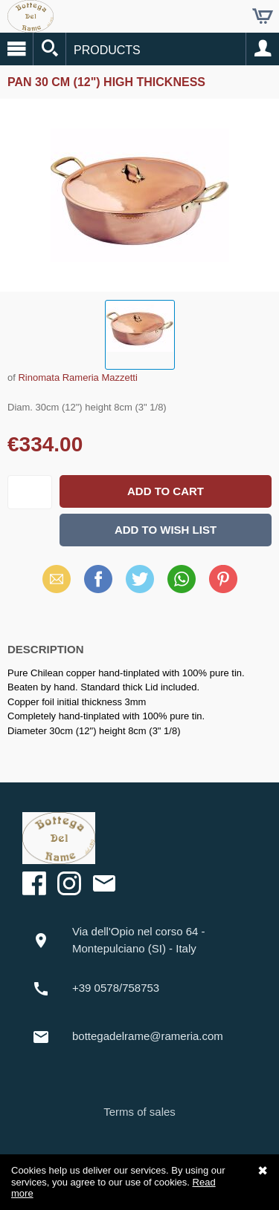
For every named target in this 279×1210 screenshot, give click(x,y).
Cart (262, 16)
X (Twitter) (140, 584)
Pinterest (223, 578)
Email (56, 578)
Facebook (98, 578)
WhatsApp (181, 578)
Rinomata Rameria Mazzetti (77, 377)
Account (262, 49)
